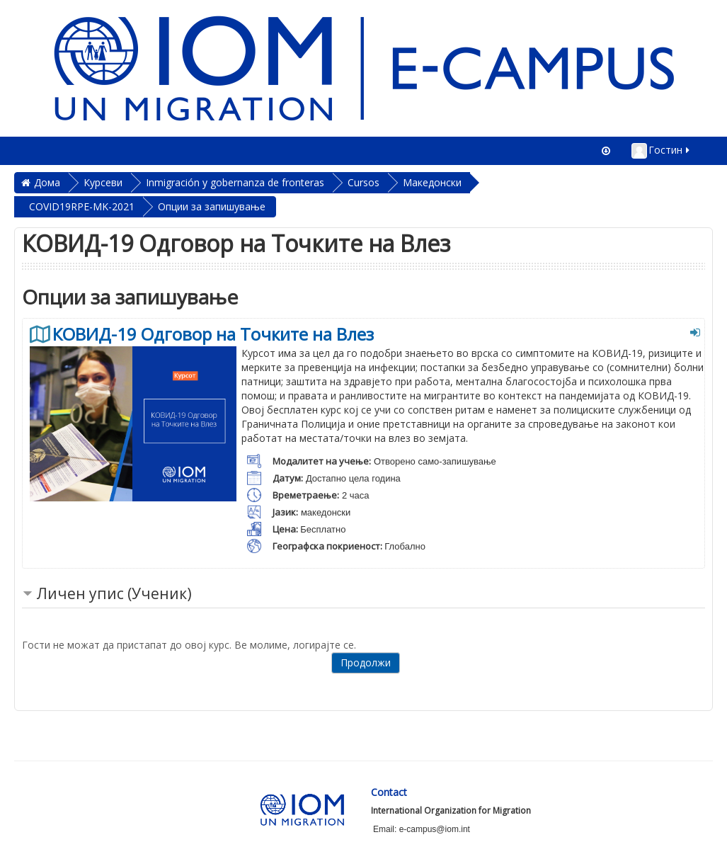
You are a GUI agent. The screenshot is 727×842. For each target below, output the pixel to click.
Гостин (661, 151)
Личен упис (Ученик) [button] (114, 593)
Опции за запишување (211, 206)
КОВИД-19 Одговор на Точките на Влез (213, 334)
